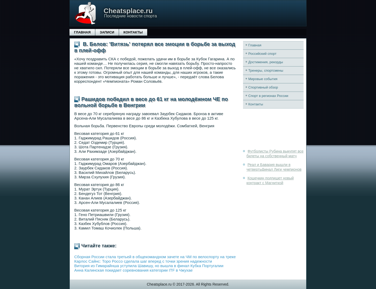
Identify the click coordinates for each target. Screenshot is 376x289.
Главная (82, 32)
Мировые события (263, 79)
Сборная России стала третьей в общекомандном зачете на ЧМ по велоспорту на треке (155, 256)
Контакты (133, 32)
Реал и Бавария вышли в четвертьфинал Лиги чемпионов (273, 167)
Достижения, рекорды (265, 62)
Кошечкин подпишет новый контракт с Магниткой (270, 180)
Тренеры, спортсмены (265, 70)
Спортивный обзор (263, 87)
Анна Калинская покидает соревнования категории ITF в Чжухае (133, 270)
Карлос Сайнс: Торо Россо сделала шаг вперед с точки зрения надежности (143, 261)
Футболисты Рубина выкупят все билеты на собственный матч (275, 153)
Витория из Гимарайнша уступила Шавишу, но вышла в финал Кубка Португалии (148, 265)
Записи (107, 32)
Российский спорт (262, 54)
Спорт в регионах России (268, 96)
